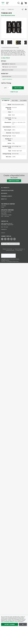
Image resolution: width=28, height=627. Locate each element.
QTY (5, 88)
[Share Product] (22, 9)
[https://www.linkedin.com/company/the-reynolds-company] (8, 239)
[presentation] (5, 100)
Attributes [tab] (5, 100)
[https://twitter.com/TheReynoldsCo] (5, 239)
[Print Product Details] (26, 9)
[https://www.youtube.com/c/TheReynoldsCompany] (14, 239)
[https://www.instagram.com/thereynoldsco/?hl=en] (11, 239)
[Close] (23, 624)
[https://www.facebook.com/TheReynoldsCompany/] (2, 239)
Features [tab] (15, 100)
